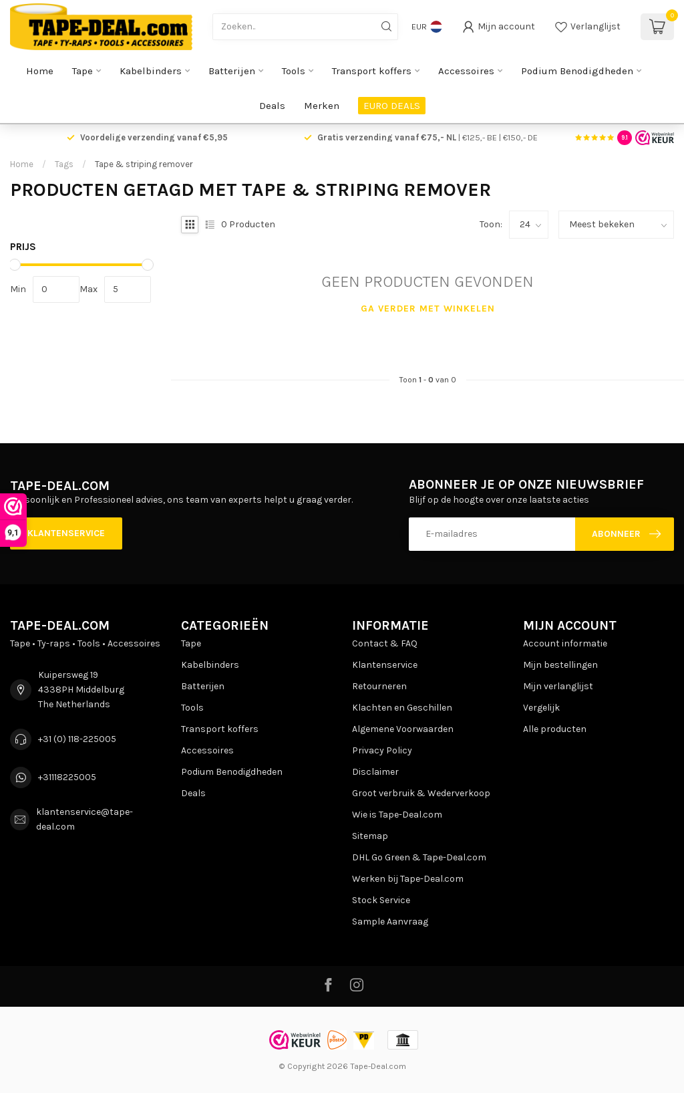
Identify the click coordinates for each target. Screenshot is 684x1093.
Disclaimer (375, 771)
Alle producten (554, 729)
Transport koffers (371, 71)
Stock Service (381, 900)
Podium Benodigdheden (577, 71)
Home (39, 71)
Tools (293, 71)
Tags (64, 164)
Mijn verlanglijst (558, 686)
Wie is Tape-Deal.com (397, 814)
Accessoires (466, 71)
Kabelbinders (151, 71)
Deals (272, 106)
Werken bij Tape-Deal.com (408, 878)
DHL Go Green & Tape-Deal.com (419, 857)
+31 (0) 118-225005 (77, 739)
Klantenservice (66, 533)
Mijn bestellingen (560, 665)
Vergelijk (541, 707)
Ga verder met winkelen (428, 308)
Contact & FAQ (384, 643)
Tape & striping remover (144, 164)
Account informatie (565, 643)
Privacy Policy (382, 750)
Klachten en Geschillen (402, 707)
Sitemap (370, 836)
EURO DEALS (391, 106)
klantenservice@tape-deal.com (84, 819)
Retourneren (379, 686)
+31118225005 (67, 777)
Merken (321, 106)
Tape (82, 71)
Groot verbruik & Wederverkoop (421, 793)
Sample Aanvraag (390, 921)
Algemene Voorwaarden (403, 729)
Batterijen (231, 71)
